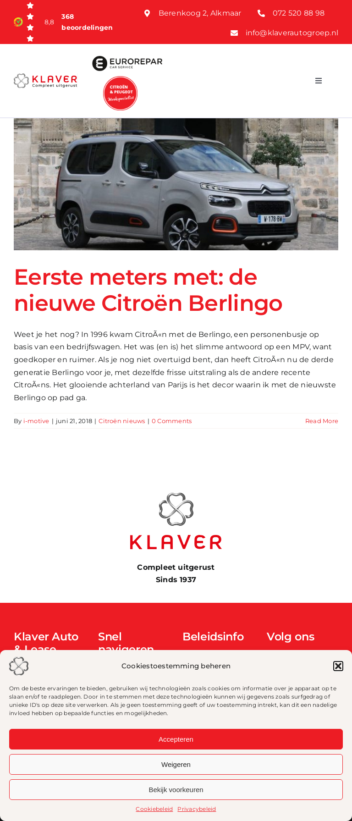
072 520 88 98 (298, 13)
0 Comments (172, 420)
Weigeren (176, 764)
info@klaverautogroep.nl (292, 32)
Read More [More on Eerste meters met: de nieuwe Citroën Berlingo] (321, 420)
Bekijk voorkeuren (175, 789)
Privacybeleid (196, 808)
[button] (338, 666)
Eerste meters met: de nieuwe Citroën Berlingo (148, 290)
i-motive (36, 420)
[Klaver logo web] (45, 76)
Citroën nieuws (122, 420)
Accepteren (176, 739)
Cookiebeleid (154, 808)
